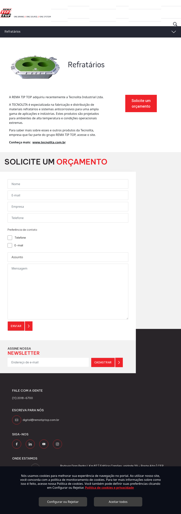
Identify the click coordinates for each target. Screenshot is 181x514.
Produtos (78, 3)
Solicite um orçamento (141, 103)
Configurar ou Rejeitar (63, 502)
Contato (171, 3)
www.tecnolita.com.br (49, 142)
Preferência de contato (22, 229)
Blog (122, 3)
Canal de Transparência (144, 4)
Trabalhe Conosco (100, 4)
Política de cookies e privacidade (109, 488)
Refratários (12, 31)
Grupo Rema (58, 4)
